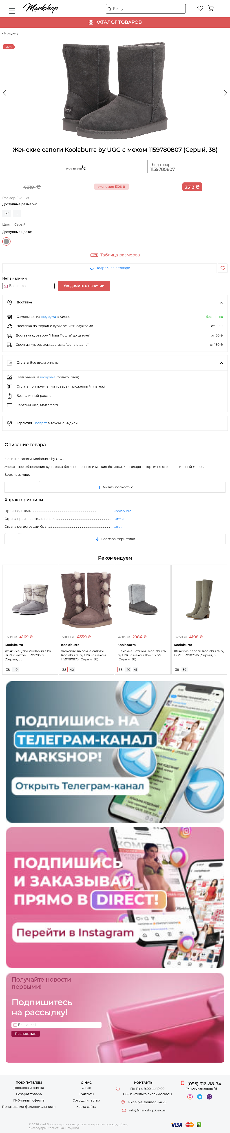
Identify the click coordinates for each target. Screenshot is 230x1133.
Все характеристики (115, 539)
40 (15, 670)
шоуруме (47, 377)
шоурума (48, 317)
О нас (86, 1088)
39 (184, 670)
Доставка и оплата (28, 1088)
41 (135, 670)
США (118, 527)
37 (7, 213)
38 (8, 670)
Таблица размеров (120, 255)
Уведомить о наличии (84, 286)
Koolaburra (122, 511)
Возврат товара (29, 1094)
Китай (119, 519)
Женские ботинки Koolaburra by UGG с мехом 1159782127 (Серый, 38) (141, 655)
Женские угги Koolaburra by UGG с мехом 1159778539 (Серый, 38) (28, 655)
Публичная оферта (28, 1100)
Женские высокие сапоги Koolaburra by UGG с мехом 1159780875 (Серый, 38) (83, 655)
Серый (6, 241)
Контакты (86, 1094)
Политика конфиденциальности (29, 1107)
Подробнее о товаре (109, 268)
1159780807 (162, 169)
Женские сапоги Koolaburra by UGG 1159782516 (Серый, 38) (199, 653)
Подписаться (25, 1034)
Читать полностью (115, 487)
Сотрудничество (86, 1100)
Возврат (40, 423)
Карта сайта (86, 1107)
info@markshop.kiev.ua (147, 1110)
